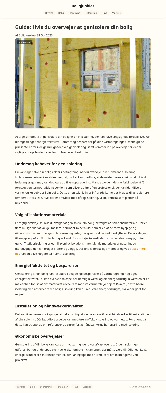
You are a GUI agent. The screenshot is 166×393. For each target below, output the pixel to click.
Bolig (61, 12)
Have (104, 12)
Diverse (49, 12)
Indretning (74, 12)
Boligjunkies (83, 5)
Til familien (91, 12)
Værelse (116, 12)
